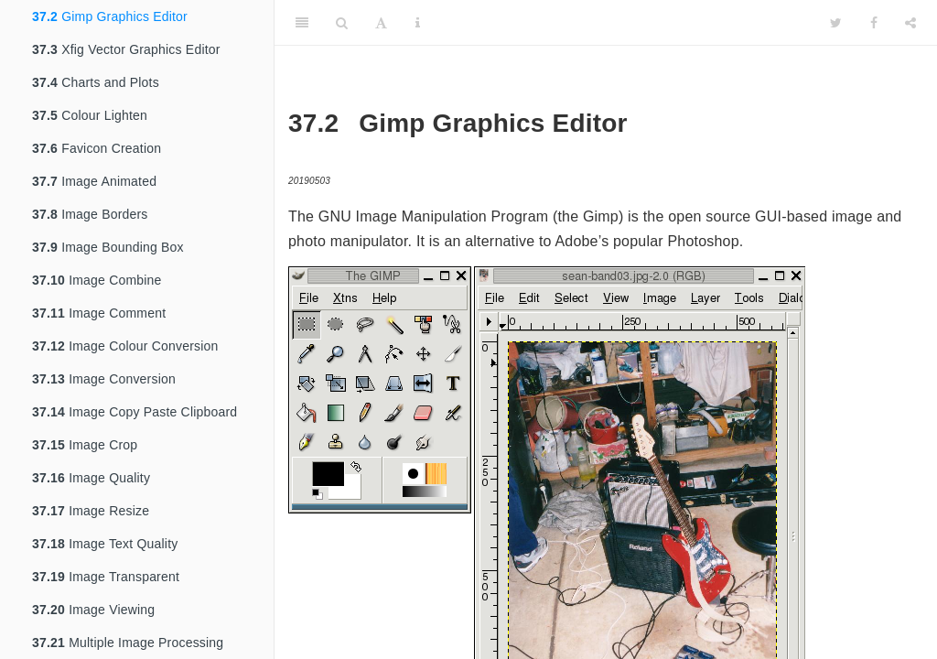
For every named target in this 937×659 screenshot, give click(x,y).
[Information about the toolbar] (418, 23)
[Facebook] (873, 23)
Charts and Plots (95, 82)
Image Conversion (104, 379)
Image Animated (94, 181)
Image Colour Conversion (125, 346)
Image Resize (90, 510)
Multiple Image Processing (127, 642)
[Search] (341, 23)
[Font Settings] (381, 23)
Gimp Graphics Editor (110, 16)
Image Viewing (93, 609)
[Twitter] (836, 23)
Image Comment (99, 313)
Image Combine (97, 280)
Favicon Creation (96, 148)
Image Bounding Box (108, 247)
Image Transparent (105, 576)
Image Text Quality (105, 543)
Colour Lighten (89, 115)
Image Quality (91, 477)
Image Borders (90, 214)
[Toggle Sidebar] (302, 23)
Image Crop (84, 445)
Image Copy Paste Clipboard (134, 412)
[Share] (910, 23)
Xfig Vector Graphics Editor (126, 49)
